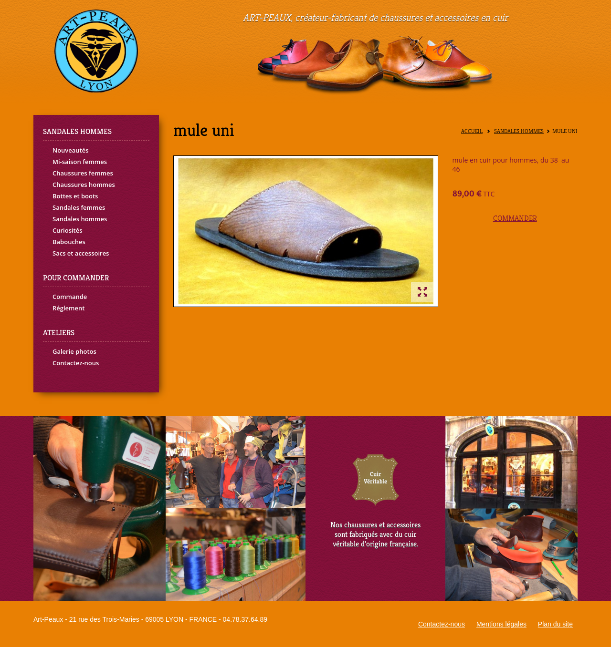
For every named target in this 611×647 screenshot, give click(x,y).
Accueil (472, 131)
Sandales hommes (80, 219)
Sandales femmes (79, 207)
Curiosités (68, 230)
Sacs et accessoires (81, 253)
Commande (70, 296)
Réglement (68, 308)
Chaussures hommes (84, 184)
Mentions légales (501, 624)
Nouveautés (71, 150)
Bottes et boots (75, 196)
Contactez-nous (76, 363)
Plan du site (555, 624)
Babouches (69, 241)
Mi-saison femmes (80, 161)
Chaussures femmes (83, 173)
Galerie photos (74, 351)
